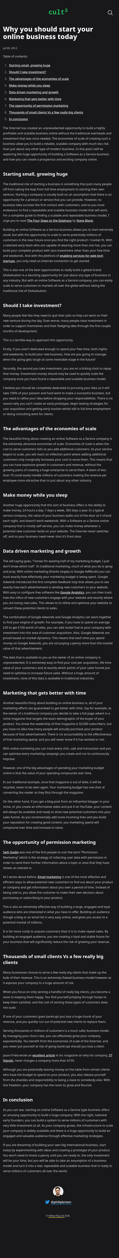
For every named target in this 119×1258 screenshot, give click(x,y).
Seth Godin (11, 852)
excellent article (43, 1055)
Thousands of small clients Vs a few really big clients (46, 112)
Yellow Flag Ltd (56, 1215)
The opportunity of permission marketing (38, 106)
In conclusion (18, 119)
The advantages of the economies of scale (39, 79)
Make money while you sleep (29, 85)
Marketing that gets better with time (35, 99)
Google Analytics (72, 592)
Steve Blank (85, 221)
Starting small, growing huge (29, 65)
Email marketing (49, 877)
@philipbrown (61, 1202)
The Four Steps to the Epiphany (49, 221)
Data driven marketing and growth (34, 92)
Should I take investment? (27, 72)
